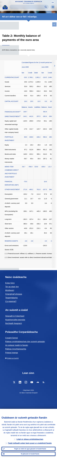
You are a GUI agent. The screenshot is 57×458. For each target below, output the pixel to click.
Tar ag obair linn (12, 287)
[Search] (27, 7)
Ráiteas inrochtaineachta (15, 349)
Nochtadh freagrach (13, 323)
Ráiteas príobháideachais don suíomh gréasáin (25, 342)
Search (45, 7)
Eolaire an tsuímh (13, 358)
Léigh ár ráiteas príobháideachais (30, 439)
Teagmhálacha (11, 298)
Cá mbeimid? (10, 301)
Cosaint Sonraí (11, 338)
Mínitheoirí (9, 290)
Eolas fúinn (10, 283)
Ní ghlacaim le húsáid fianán (30, 454)
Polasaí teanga (11, 353)
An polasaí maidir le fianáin (16, 345)
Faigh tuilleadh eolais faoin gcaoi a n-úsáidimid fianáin (30, 443)
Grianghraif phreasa (13, 294)
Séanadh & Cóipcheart (14, 316)
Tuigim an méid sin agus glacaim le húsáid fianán (30, 449)
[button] (52, 2)
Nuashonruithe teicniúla (15, 320)
